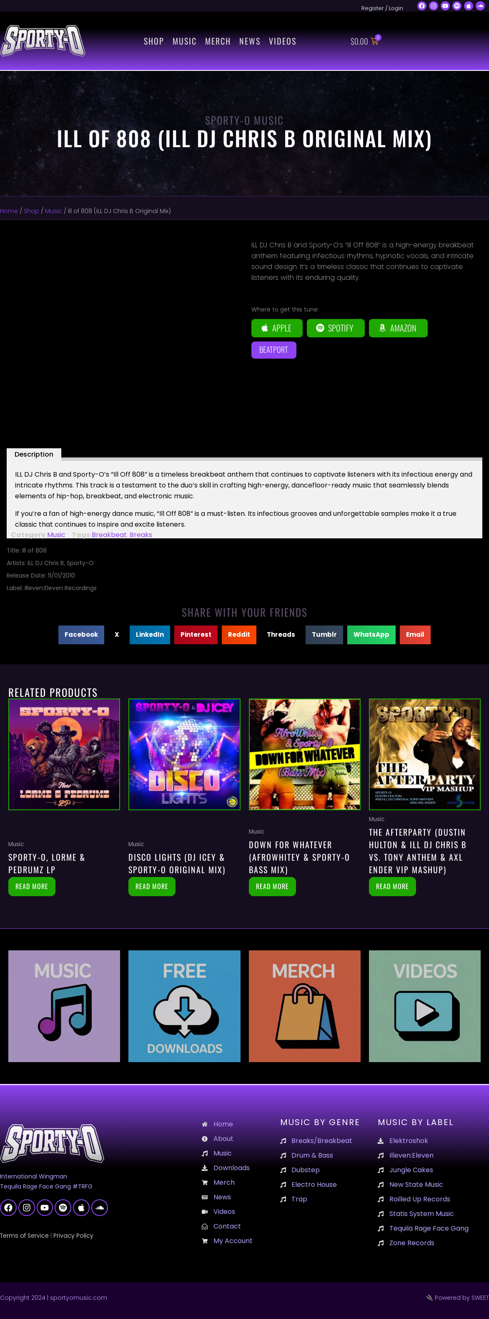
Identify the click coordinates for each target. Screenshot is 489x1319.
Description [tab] (34, 454)
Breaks (141, 535)
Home (9, 211)
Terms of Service (24, 1235)
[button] (81, 635)
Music (185, 41)
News (250, 41)
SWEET (480, 1298)
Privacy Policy (73, 1235)
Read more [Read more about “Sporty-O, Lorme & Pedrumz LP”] (31, 886)
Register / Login (382, 8)
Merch (218, 41)
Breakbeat (109, 535)
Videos (282, 41)
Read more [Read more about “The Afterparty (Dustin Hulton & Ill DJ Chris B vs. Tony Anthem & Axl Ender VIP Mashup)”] (392, 886)
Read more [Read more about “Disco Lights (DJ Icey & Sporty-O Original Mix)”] (151, 886)
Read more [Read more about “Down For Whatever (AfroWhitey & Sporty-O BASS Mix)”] (272, 886)
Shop (154, 41)
